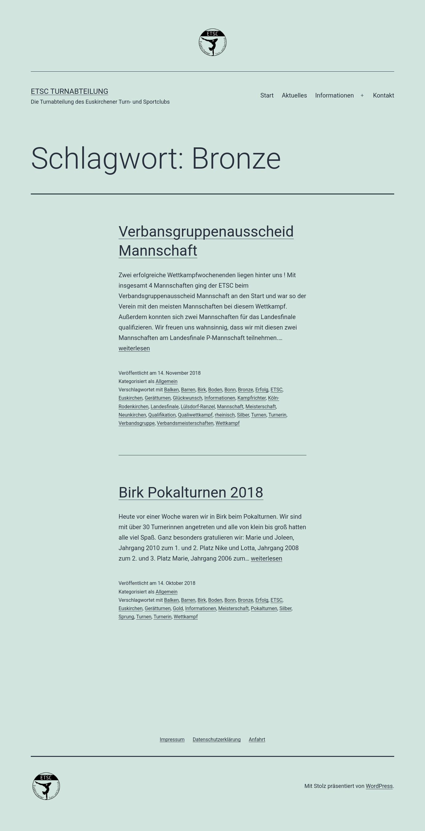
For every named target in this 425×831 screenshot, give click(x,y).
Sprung (126, 617)
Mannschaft (230, 407)
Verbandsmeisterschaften (185, 423)
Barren (188, 390)
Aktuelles (294, 95)
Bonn (230, 390)
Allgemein (166, 381)
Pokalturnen (264, 608)
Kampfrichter (251, 398)
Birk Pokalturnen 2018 (191, 492)
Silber (243, 415)
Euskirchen (131, 398)
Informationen (334, 95)
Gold (178, 608)
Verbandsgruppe (137, 423)
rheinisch (225, 415)
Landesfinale (165, 407)
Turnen (258, 415)
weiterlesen (134, 348)
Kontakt (383, 95)
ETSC (276, 390)
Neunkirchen (132, 415)
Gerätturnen (158, 398)
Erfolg (261, 390)
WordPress (379, 786)
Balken (171, 390)
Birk (202, 390)
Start (267, 95)
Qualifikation (162, 415)
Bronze (245, 390)
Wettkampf (228, 423)
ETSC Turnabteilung (69, 91)
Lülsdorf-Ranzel (198, 407)
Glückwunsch (187, 398)
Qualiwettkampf (195, 415)
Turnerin (277, 415)
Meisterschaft (260, 407)
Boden (215, 390)
